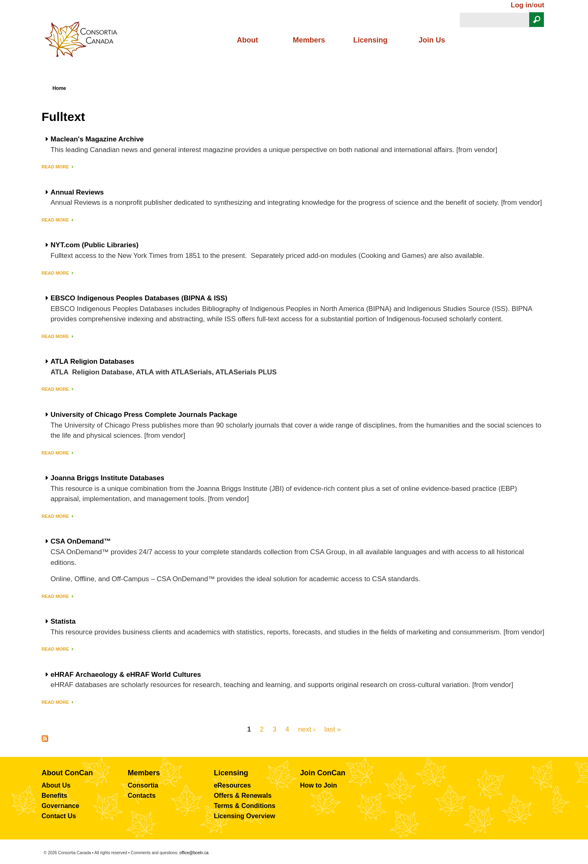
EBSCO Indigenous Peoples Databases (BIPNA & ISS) (139, 298)
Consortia (143, 785)
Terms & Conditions (245, 805)
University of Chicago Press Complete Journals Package (144, 415)
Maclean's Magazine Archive (97, 139)
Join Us (432, 40)
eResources (232, 785)
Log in (521, 5)
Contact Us (59, 816)
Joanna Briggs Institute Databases (108, 478)
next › (307, 729)
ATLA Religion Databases (92, 361)
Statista (63, 621)
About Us (56, 785)
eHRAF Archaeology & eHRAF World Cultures (126, 674)
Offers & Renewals (243, 795)
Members (309, 40)
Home (59, 88)
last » (332, 729)
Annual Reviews (77, 192)
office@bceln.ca (193, 853)
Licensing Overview (244, 816)
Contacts (142, 795)
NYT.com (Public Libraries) (94, 245)
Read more (55, 166)
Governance (60, 805)
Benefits (54, 795)
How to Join (318, 785)
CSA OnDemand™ (81, 541)
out (539, 5)
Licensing (370, 40)
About (247, 40)
